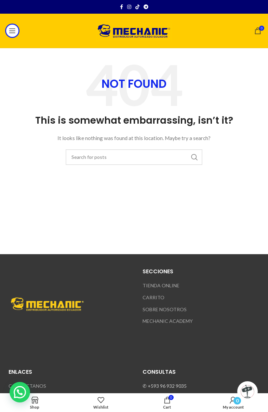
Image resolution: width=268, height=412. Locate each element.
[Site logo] (134, 30)
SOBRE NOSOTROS (165, 309)
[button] (20, 392)
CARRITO (153, 297)
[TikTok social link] (137, 6)
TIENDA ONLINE (161, 285)
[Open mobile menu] (12, 31)
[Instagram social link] (129, 6)
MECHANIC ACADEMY (168, 321)
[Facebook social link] (121, 6)
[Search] (134, 157)
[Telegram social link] (146, 6)
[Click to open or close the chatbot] (247, 391)
